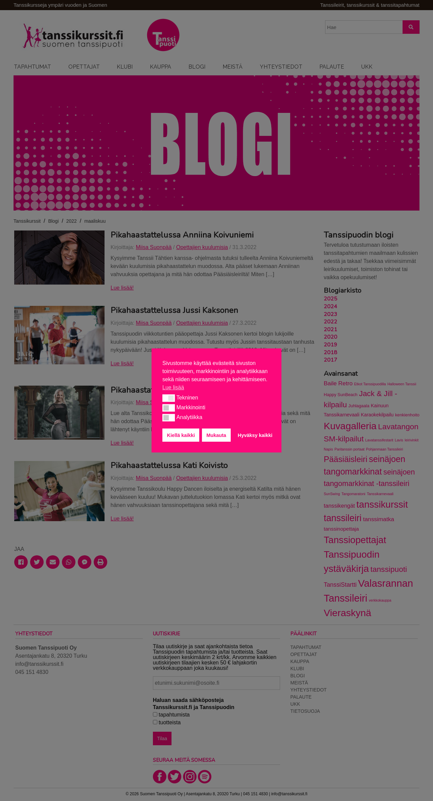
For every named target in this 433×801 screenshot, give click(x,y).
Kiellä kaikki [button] (181, 435)
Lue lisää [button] (173, 387)
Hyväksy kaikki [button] (255, 435)
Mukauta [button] (216, 435)
